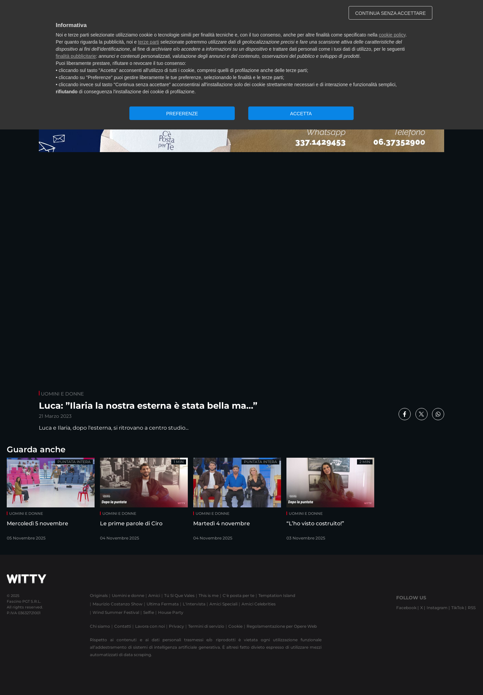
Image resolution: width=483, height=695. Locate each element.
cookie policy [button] (392, 35)
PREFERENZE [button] (182, 113)
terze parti (148, 42)
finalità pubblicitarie (76, 56)
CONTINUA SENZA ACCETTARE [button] (390, 13)
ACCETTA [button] (301, 113)
